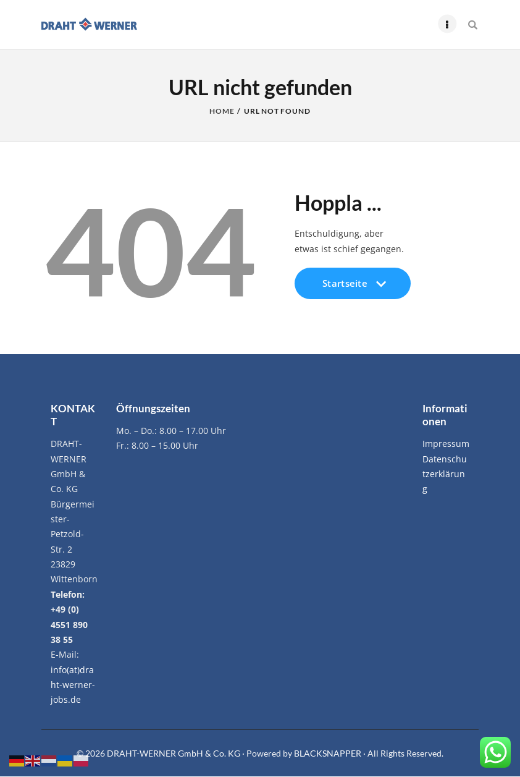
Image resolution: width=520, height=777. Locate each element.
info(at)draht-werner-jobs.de (73, 685)
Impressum (445, 444)
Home (221, 111)
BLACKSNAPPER (328, 753)
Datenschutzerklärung (444, 474)
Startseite (353, 288)
